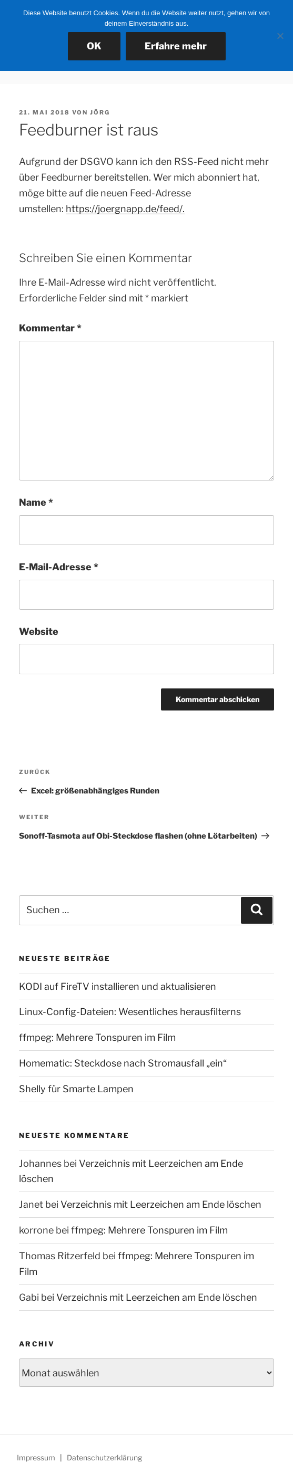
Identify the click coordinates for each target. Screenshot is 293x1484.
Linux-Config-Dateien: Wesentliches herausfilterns (130, 1011)
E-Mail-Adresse (58, 566)
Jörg (100, 112)
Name (36, 502)
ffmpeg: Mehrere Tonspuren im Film (97, 1037)
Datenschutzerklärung (104, 1457)
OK (94, 45)
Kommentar (50, 327)
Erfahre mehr (176, 45)
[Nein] (280, 35)
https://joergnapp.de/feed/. (125, 208)
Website (38, 631)
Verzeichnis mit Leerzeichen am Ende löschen (160, 1204)
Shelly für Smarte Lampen (76, 1088)
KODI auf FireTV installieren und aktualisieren (117, 986)
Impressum (36, 1457)
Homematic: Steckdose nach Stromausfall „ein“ (123, 1063)
